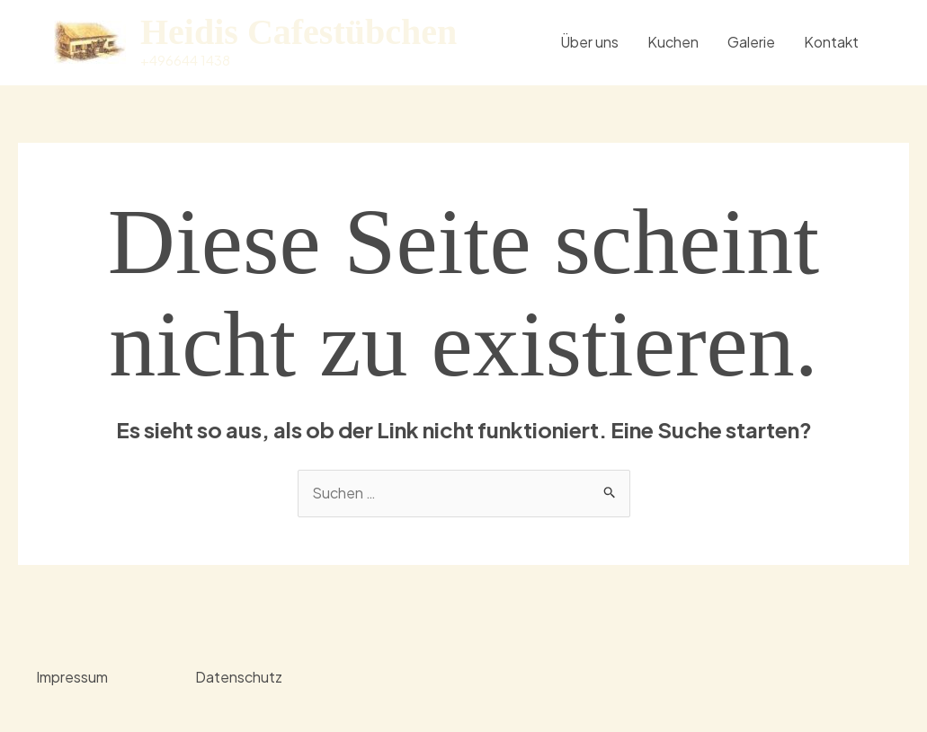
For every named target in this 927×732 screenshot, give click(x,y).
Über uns (589, 41)
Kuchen (673, 41)
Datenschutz (238, 676)
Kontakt (831, 41)
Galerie (751, 41)
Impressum (72, 676)
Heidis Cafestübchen (298, 32)
